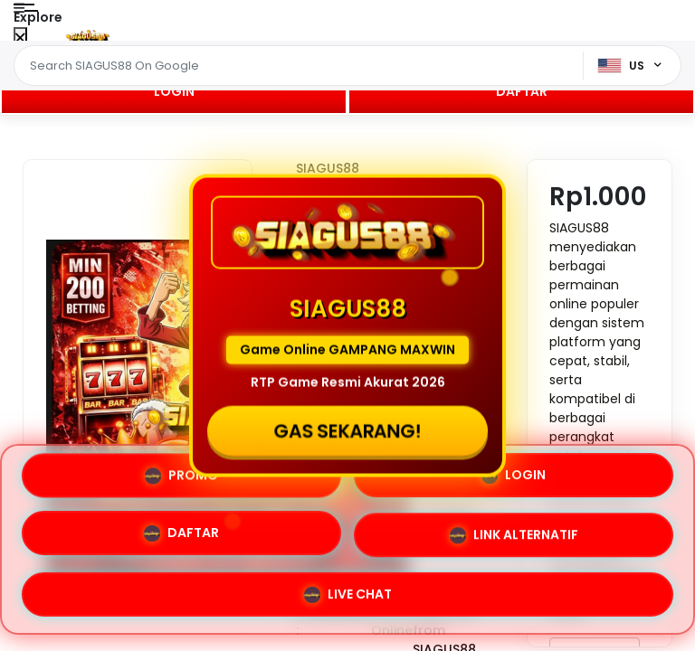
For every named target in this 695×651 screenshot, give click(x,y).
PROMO (181, 475)
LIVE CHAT (348, 595)
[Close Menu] (20, 38)
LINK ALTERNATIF (514, 536)
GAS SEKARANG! (347, 430)
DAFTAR (521, 91)
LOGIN (174, 91)
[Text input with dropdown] (301, 66)
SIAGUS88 (327, 168)
